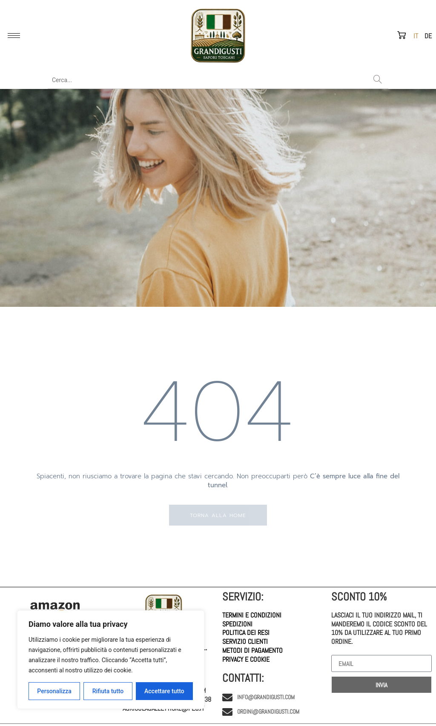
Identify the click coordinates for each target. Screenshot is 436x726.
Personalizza (54, 691)
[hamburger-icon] (13, 35)
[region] (110, 659)
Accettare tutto (164, 691)
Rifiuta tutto (108, 691)
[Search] (377, 80)
